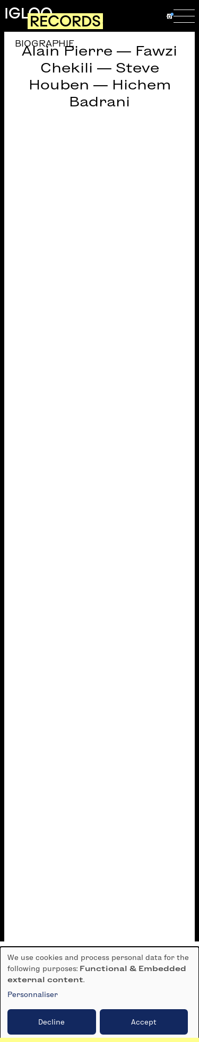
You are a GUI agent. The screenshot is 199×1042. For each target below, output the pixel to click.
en (158, 15)
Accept (144, 1022)
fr (139, 15)
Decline (51, 1022)
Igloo (28, 13)
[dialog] (99, 994)
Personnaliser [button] (32, 994)
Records (65, 21)
